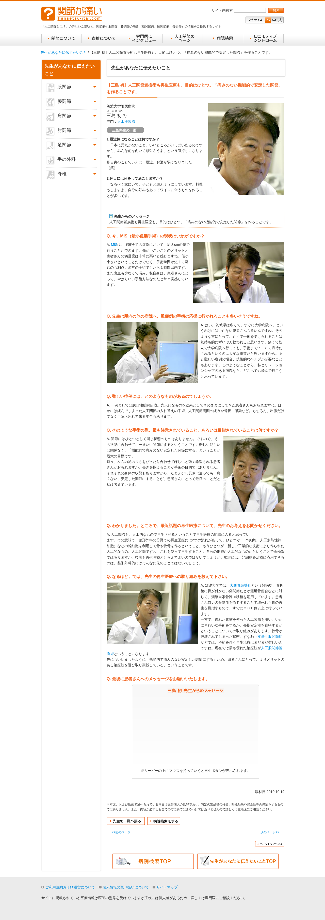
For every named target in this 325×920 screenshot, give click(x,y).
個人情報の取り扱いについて (126, 887)
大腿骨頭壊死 (240, 585)
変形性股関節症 (269, 636)
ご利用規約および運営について (70, 887)
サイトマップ (167, 887)
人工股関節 (126, 121)
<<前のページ (121, 832)
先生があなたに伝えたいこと (64, 52)
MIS (114, 245)
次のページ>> (270, 832)
